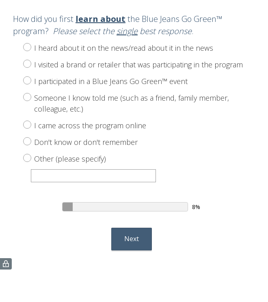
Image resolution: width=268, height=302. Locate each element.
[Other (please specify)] (93, 175)
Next (131, 238)
